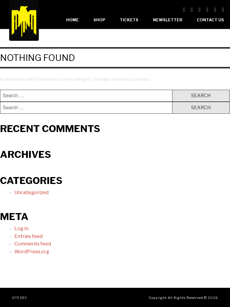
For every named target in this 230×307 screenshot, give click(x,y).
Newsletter (167, 19)
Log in (21, 228)
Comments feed (32, 244)
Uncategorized (31, 192)
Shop (99, 19)
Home (72, 19)
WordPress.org (31, 251)
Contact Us (210, 19)
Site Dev (19, 297)
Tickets (129, 19)
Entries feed (28, 236)
